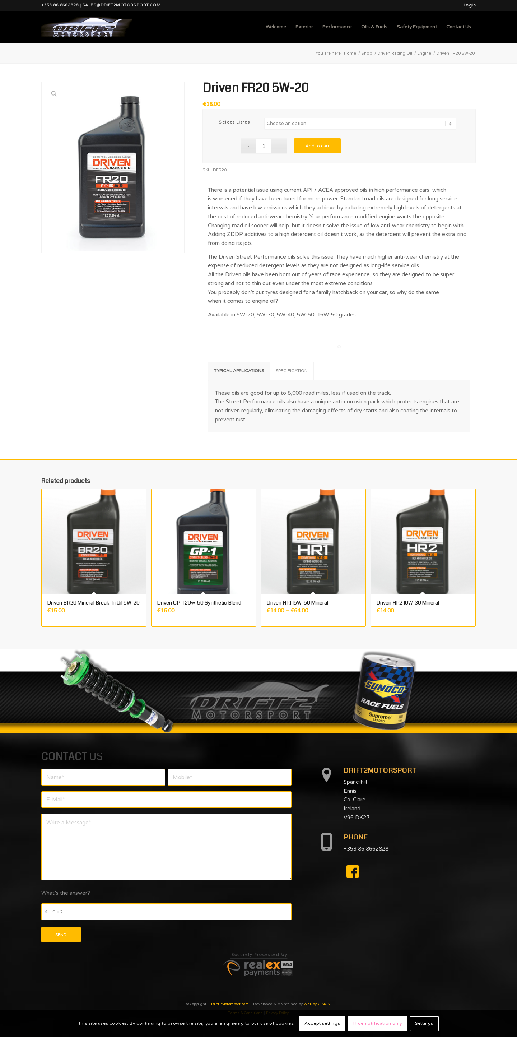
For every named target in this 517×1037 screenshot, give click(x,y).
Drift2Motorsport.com (229, 1004)
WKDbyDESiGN (317, 1004)
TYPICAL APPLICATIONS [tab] (239, 370)
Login (470, 5)
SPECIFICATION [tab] (292, 370)
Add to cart (317, 145)
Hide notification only (377, 1023)
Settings (424, 1023)
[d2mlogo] (86, 27)
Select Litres (234, 122)
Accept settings (322, 1023)
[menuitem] (468, 5)
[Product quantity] (263, 146)
